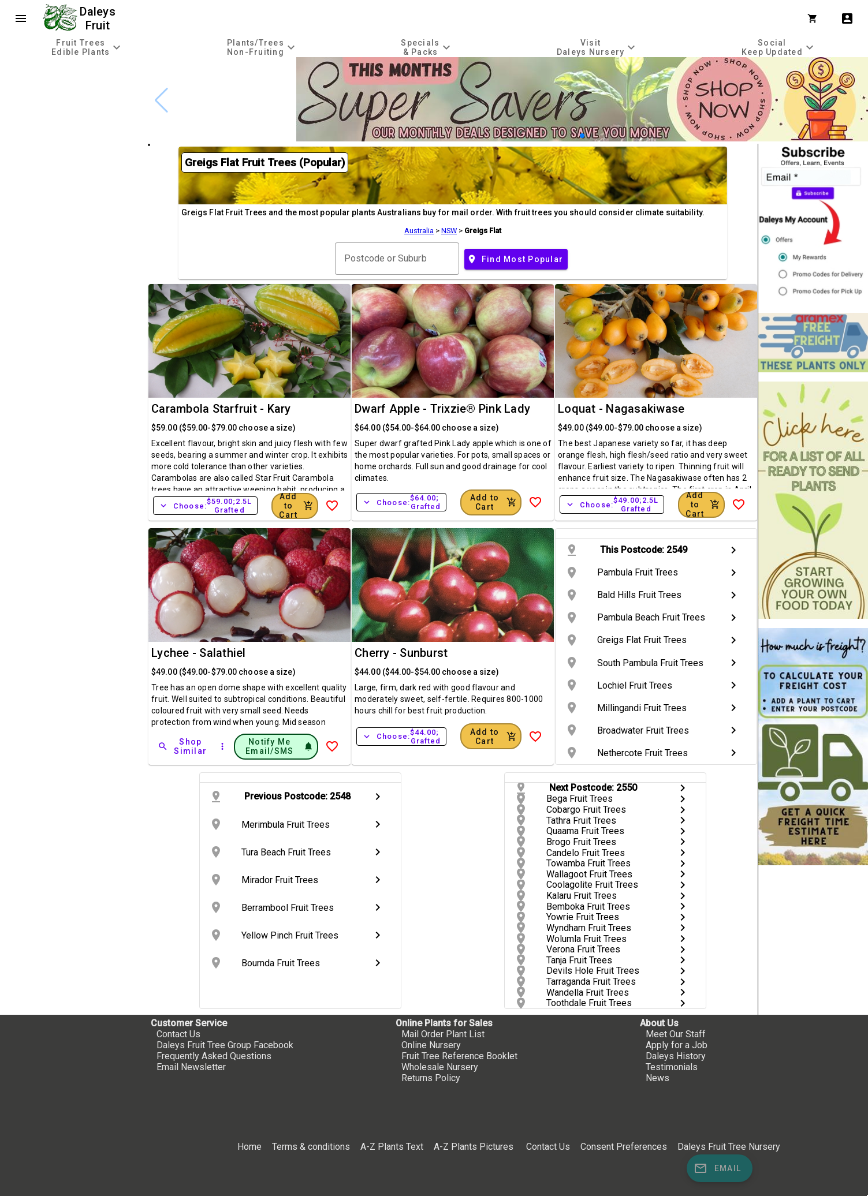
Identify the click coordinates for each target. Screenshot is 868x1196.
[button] (582, 135)
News (657, 1077)
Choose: (205, 505)
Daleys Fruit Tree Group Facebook (225, 1045)
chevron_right (733, 550)
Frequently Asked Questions (214, 1056)
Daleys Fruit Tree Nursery (728, 1146)
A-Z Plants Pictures (473, 1146)
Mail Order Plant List (443, 1034)
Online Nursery (431, 1045)
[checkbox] (74, 106)
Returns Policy (430, 1077)
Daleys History (676, 1056)
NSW (449, 230)
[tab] (88, 47)
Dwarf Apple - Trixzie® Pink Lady (442, 409)
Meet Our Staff (676, 1034)
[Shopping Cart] (814, 18)
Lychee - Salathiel (198, 653)
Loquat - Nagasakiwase (621, 409)
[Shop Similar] (183, 746)
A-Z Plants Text (391, 1146)
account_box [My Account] (847, 18)
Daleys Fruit (99, 18)
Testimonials (672, 1067)
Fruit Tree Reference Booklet (459, 1056)
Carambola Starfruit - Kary (221, 409)
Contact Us (178, 1034)
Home (249, 1146)
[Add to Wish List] (332, 505)
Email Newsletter (191, 1067)
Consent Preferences (623, 1146)
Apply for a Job (676, 1045)
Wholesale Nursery (439, 1067)
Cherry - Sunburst (401, 653)
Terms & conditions (312, 1146)
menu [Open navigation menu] (21, 18)
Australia (419, 230)
